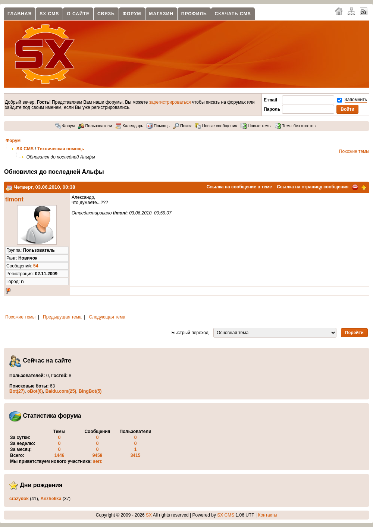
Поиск (182, 125)
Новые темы (256, 125)
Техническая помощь (60, 148)
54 (35, 266)
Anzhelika (50, 498)
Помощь (158, 125)
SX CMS (49, 13)
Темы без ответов (295, 125)
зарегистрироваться (170, 102)
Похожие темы (354, 151)
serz (97, 461)
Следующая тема (107, 317)
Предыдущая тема (62, 317)
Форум (132, 13)
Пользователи (95, 125)
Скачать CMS (233, 13)
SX (149, 515)
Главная (19, 13)
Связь (106, 13)
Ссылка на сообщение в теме (239, 186)
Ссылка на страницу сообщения (312, 186)
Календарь (129, 125)
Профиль (194, 13)
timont (14, 199)
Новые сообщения (216, 125)
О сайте (78, 13)
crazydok (19, 498)
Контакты (267, 515)
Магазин (161, 13)
